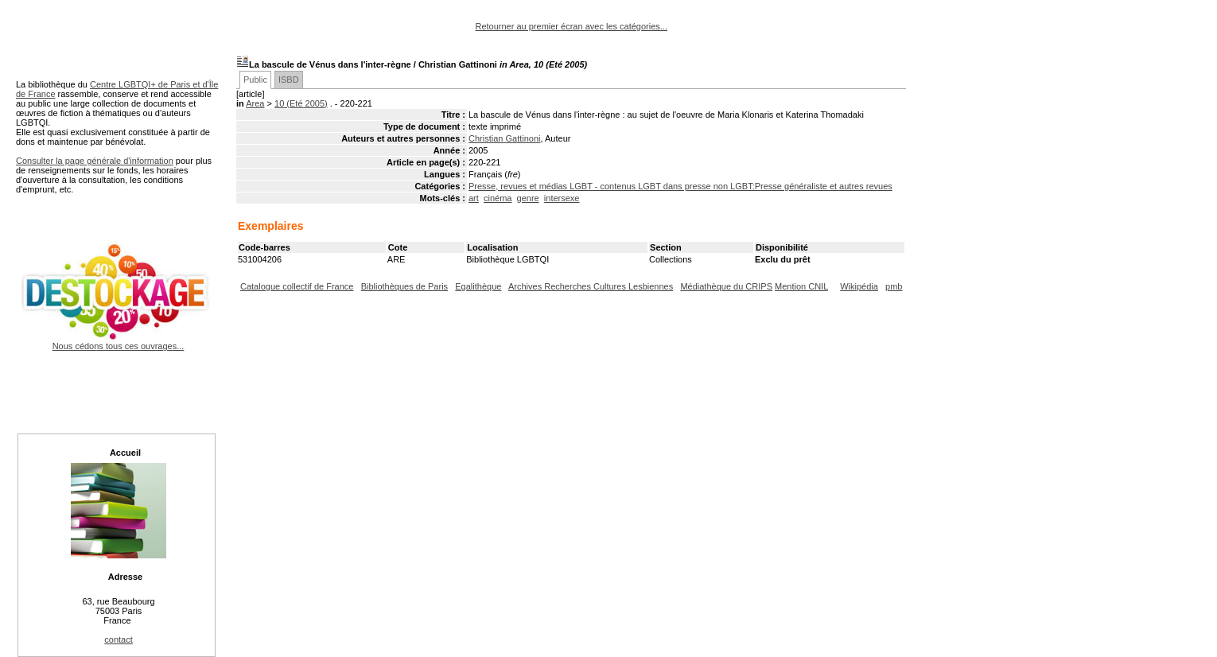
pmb (893, 286)
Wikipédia (859, 286)
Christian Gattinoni (505, 138)
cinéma (497, 198)
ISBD (288, 79)
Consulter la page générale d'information (94, 160)
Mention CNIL (801, 286)
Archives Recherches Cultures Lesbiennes (590, 286)
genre (528, 198)
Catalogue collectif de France (296, 286)
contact (118, 639)
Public (255, 79)
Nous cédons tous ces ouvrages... (118, 341)
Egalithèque (478, 286)
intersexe (562, 198)
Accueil (125, 452)
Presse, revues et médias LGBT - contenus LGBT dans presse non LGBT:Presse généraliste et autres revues (680, 186)
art (474, 198)
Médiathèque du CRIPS (726, 286)
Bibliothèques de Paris (404, 286)
